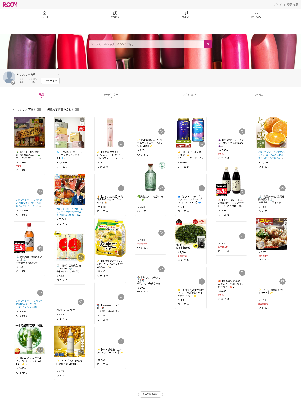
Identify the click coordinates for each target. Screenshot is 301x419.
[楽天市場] (292, 4)
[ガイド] (278, 4)
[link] (29, 132)
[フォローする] (50, 81)
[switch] (37, 109)
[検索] (208, 44)
